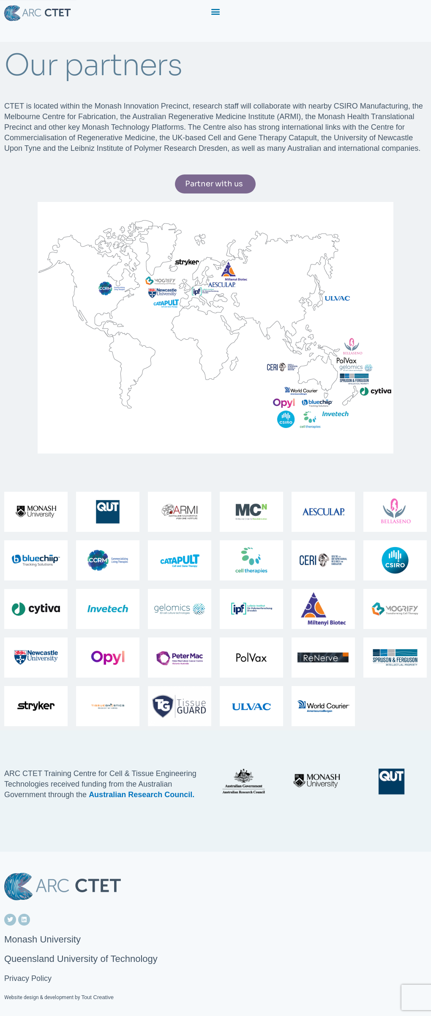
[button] (216, 11)
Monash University (42, 939)
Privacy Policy (28, 978)
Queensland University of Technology (81, 958)
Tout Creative (97, 997)
